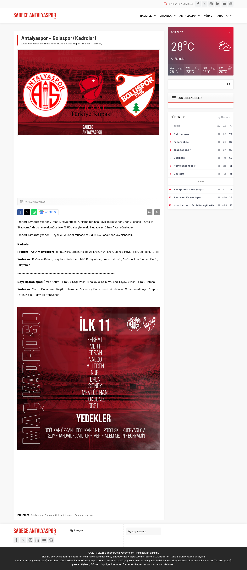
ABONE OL (51, 212)
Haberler (37, 43)
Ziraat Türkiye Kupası (54, 43)
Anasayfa (26, 43)
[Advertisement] (88, 167)
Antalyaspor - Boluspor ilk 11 (45, 515)
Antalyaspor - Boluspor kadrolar (77, 515)
